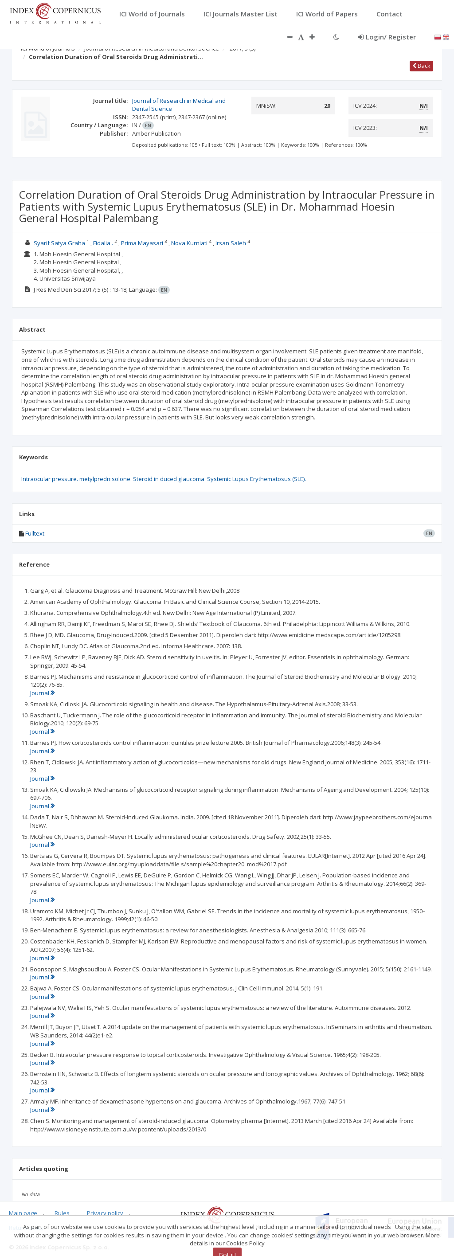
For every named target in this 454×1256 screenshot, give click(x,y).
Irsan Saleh (230, 243)
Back (421, 66)
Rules (62, 1213)
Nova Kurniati (189, 243)
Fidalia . (103, 243)
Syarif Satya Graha (59, 243)
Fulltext (34, 533)
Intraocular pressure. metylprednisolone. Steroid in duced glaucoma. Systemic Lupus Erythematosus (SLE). (163, 479)
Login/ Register (387, 36)
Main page (23, 1213)
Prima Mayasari (142, 243)
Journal (42, 693)
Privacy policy (105, 1213)
